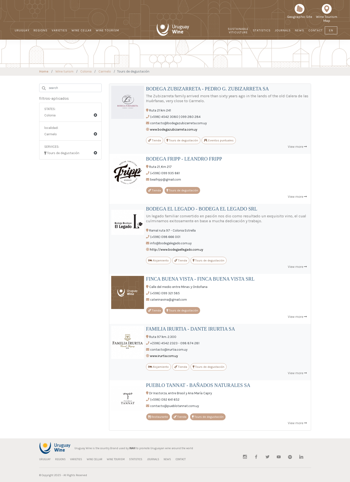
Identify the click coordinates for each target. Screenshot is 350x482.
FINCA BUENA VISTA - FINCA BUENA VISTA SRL (200, 279)
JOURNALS (283, 30)
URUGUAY (22, 30)
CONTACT (315, 30)
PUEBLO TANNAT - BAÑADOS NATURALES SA (198, 385)
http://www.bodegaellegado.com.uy (176, 249)
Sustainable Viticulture (238, 30)
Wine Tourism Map (326, 15)
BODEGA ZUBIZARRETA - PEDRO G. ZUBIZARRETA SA (207, 88)
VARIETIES (59, 30)
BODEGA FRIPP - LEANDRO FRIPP (184, 158)
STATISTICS (262, 30)
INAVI (132, 448)
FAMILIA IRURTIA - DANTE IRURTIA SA (190, 329)
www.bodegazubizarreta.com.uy (173, 129)
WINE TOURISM (107, 30)
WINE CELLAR (82, 30)
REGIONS (41, 30)
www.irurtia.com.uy (164, 356)
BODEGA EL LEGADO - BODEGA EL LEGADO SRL (201, 208)
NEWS (299, 30)
